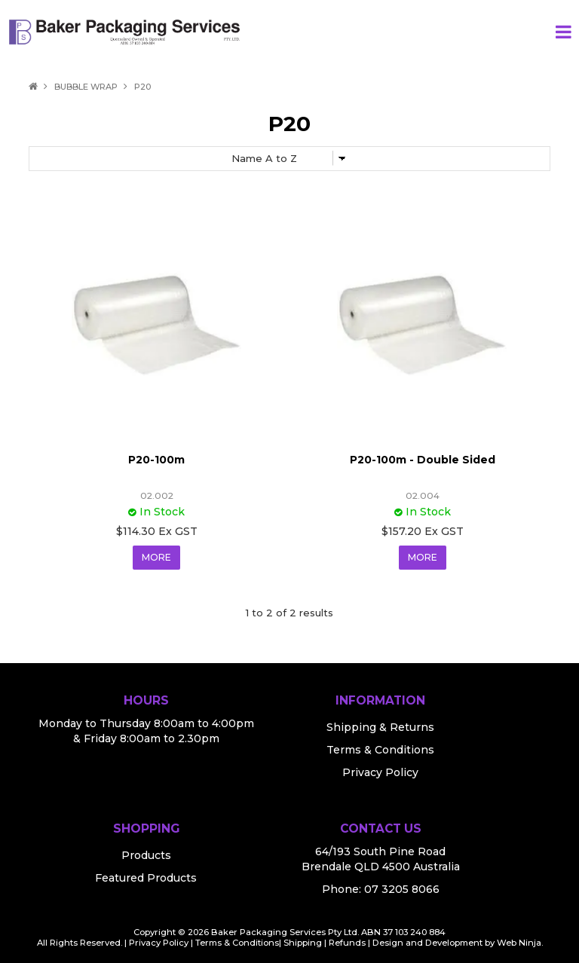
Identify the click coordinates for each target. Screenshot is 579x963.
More (156, 557)
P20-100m (156, 459)
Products (146, 855)
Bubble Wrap (86, 86)
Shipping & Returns (380, 727)
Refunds (347, 942)
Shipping (302, 942)
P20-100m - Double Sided (422, 459)
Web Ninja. (520, 942)
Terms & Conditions (380, 750)
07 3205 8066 (402, 889)
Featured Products (146, 878)
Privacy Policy (380, 772)
